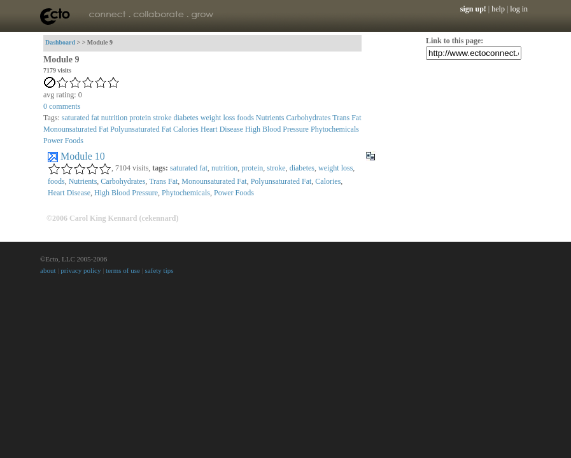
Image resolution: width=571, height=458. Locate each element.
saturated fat (80, 117)
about (47, 270)
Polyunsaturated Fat (140, 129)
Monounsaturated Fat (75, 129)
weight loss (218, 117)
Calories (186, 129)
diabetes (185, 117)
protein (140, 117)
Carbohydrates (308, 117)
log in (519, 8)
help (498, 8)
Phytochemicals (335, 129)
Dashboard (60, 42)
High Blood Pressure (277, 129)
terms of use (123, 270)
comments (61, 106)
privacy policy (80, 270)
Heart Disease (222, 129)
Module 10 (82, 156)
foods (245, 117)
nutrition (114, 117)
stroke (162, 117)
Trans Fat (346, 117)
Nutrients (270, 117)
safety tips (159, 270)
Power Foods (63, 140)
